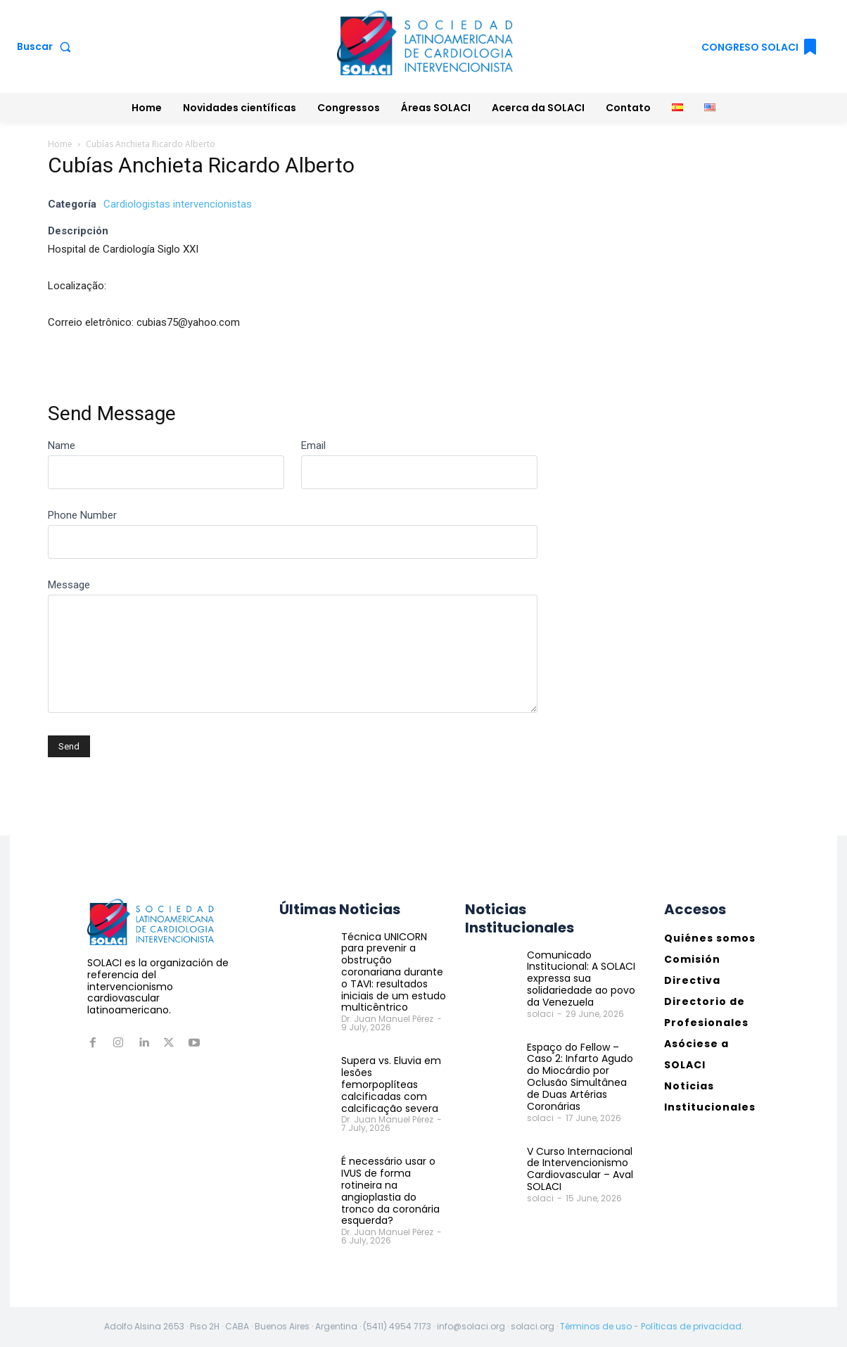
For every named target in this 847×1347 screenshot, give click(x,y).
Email (313, 445)
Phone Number (82, 515)
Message (69, 584)
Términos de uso (596, 1326)
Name (61, 445)
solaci (540, 1014)
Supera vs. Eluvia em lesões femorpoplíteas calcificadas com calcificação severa (391, 1084)
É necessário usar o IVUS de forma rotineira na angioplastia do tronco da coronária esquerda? (390, 1190)
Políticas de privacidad (691, 1326)
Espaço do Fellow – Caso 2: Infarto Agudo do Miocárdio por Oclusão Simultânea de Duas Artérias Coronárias (580, 1076)
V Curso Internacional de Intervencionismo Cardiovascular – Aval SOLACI (580, 1168)
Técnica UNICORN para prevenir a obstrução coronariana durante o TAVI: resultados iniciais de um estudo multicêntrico (393, 972)
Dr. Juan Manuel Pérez (387, 1019)
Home (60, 144)
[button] (47, 46)
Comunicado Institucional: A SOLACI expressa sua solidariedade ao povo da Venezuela (581, 978)
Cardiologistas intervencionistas (177, 204)
